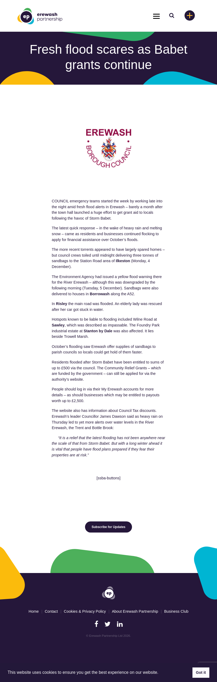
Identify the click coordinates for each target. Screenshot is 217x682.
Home (34, 611)
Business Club (176, 611)
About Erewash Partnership (135, 611)
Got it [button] (201, 672)
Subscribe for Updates (108, 527)
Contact (51, 611)
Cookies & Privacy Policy (85, 611)
